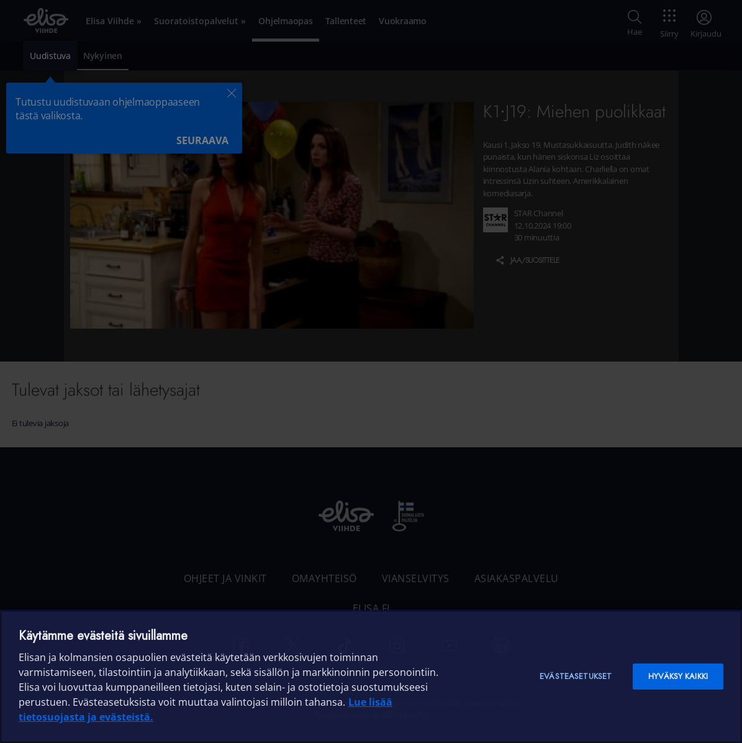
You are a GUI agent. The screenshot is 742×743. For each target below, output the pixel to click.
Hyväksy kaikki (678, 676)
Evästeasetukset (576, 676)
